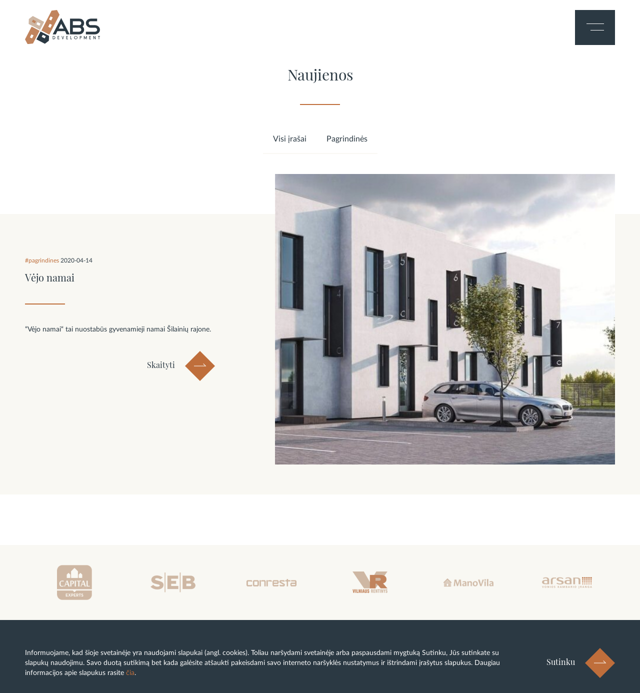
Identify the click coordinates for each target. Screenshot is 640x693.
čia (130, 673)
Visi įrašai (289, 139)
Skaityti (161, 365)
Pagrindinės (347, 139)
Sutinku (560, 661)
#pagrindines (42, 261)
